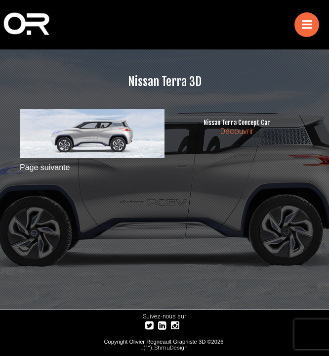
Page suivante (45, 167)
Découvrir (236, 131)
